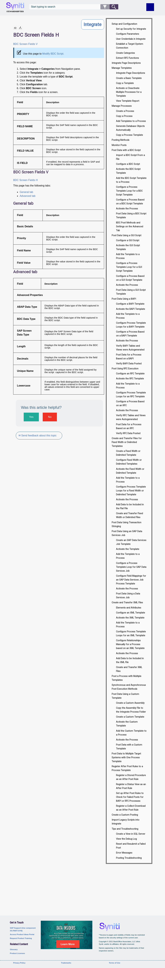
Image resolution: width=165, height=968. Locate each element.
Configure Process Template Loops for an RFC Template (131, 394)
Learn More (68, 944)
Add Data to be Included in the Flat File (130, 506)
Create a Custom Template (130, 717)
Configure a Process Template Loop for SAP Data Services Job (131, 567)
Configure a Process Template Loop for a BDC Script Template (129, 191)
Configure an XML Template (130, 612)
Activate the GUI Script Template (128, 247)
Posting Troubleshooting (129, 858)
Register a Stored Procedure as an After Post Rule (131, 777)
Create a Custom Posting (125, 815)
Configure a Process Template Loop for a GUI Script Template (129, 267)
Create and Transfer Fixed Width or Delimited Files (129, 515)
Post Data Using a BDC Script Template (131, 215)
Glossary (14, 949)
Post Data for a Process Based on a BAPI (128, 356)
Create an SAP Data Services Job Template (131, 542)
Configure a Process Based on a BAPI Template (130, 333)
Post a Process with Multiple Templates (126, 678)
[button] (104, 6)
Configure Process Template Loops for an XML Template (131, 633)
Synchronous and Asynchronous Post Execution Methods (129, 687)
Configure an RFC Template (130, 373)
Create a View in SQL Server (130, 834)
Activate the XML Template (130, 617)
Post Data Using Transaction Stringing (126, 524)
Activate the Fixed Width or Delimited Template (130, 471)
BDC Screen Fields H (25, 180)
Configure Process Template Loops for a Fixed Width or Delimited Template (131, 490)
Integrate (93, 24)
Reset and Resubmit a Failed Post (131, 846)
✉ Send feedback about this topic (38, 435)
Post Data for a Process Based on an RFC (128, 426)
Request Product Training (21, 938)
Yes (31, 416)
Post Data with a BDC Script (126, 150)
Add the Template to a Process (128, 256)
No (49, 416)
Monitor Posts (119, 145)
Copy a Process (124, 116)
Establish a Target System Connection (129, 46)
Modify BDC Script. (53, 53)
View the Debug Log (126, 839)
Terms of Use (114, 963)
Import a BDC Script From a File (130, 157)
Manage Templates (122, 68)
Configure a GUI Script (127, 240)
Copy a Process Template (129, 135)
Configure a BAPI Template (130, 304)
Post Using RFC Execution (125, 368)
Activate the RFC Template (130, 378)
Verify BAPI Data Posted (128, 363)
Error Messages (124, 852)
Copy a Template (125, 83)
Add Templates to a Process (131, 121)
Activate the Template (127, 549)
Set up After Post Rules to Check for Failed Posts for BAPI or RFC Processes (130, 797)
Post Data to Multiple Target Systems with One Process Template (126, 757)
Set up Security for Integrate (131, 29)
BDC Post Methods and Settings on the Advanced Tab (129, 226)
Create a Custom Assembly (130, 703)
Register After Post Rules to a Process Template (127, 768)
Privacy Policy (19, 963)
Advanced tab (27, 196)
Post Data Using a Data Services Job (128, 595)
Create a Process (125, 111)
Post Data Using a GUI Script (126, 235)
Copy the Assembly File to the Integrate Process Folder (131, 710)
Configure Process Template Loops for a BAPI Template (131, 325)
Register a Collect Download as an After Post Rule (131, 808)
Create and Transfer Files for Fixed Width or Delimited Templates (127, 442)
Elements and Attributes (128, 607)
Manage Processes (122, 106)
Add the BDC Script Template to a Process (131, 180)
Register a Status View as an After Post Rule (131, 786)
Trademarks (66, 963)
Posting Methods (120, 140)
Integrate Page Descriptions (126, 63)
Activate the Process (127, 208)
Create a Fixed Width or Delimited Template (128, 453)
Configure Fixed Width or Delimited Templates (129, 462)
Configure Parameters (127, 34)
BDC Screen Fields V (25, 44)
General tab (26, 192)
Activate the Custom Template (127, 724)
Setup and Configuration (124, 24)
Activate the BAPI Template (130, 309)
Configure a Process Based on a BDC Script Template (130, 201)
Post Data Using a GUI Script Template (131, 292)
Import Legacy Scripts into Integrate (125, 822)
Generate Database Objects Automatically (130, 128)
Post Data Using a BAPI (124, 299)
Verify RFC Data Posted (128, 433)
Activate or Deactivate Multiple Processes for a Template (128, 92)
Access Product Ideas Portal (22, 934)
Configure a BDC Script (128, 164)
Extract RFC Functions (127, 58)
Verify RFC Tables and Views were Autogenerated (131, 417)
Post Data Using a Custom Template (125, 696)
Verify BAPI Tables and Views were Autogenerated (130, 348)
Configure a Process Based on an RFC (130, 403)
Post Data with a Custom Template (129, 746)
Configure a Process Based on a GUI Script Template (130, 278)
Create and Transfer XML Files (127, 602)
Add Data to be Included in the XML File (130, 660)
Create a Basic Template (129, 78)
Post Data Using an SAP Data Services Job (127, 533)
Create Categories (125, 53)
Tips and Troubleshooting (125, 829)
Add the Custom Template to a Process (131, 733)
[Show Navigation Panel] (150, 7)
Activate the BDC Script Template (128, 171)
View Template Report (127, 101)
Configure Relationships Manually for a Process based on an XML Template (130, 644)
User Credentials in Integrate (131, 39)
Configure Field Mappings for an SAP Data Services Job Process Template (131, 580)
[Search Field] (73, 6)
